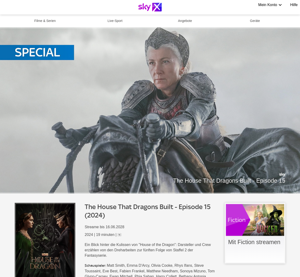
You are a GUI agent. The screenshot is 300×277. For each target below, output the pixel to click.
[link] (255, 233)
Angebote (185, 21)
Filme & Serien (45, 21)
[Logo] (150, 7)
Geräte (255, 21)
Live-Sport (115, 21)
